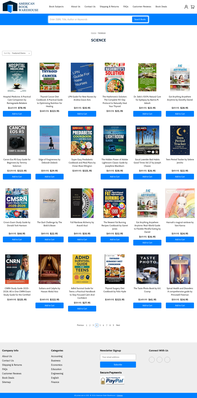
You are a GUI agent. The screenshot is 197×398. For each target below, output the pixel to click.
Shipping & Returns (109, 6)
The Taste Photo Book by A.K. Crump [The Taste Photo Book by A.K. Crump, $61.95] (147, 290)
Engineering (57, 373)
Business (55, 360)
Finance (55, 382)
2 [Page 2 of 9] (89, 325)
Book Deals (161, 6)
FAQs (125, 6)
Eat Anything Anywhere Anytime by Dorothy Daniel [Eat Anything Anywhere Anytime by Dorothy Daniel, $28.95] (180, 98)
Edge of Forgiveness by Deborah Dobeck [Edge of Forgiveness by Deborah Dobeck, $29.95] (49, 161)
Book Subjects (58, 6)
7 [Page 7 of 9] (106, 325)
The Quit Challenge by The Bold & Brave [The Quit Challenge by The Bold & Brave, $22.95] (49, 224)
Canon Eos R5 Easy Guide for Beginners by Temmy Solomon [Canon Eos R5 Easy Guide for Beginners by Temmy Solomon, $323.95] (17, 162)
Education (56, 369)
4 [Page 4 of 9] (96, 325)
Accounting (57, 356)
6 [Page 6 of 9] (103, 325)
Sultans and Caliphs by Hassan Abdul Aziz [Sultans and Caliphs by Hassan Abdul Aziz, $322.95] (49, 290)
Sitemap (6, 382)
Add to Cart (17, 113)
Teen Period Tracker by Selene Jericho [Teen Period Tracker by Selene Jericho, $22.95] (180, 161)
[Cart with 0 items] (193, 7)
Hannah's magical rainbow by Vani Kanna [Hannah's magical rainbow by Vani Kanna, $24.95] (180, 224)
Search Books (140, 19)
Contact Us (90, 6)
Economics (56, 364)
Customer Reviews (142, 6)
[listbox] (21, 53)
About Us (75, 6)
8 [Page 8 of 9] (110, 325)
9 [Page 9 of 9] (113, 325)
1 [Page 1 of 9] (86, 325)
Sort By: (7, 53)
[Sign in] (186, 7)
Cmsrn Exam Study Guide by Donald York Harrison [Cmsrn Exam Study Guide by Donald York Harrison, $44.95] (16, 224)
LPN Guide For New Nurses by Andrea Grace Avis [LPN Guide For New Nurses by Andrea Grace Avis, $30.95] (82, 98)
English (55, 377)
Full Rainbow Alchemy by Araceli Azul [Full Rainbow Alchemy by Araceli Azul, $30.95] (82, 224)
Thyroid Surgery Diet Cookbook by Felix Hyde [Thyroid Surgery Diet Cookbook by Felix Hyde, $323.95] (114, 290)
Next (119, 325)
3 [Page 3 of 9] (93, 325)
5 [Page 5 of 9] (100, 325)
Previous (79, 325)
